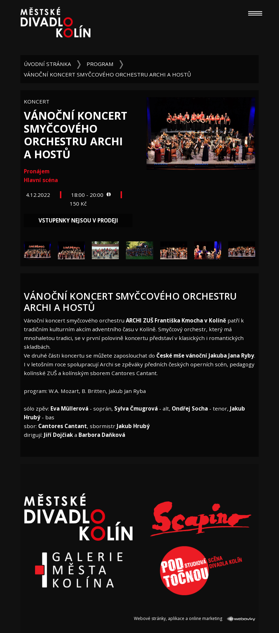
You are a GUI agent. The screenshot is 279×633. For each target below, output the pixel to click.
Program (100, 63)
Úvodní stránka (47, 63)
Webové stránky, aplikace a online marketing (194, 618)
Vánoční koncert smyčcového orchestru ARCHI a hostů (107, 74)
